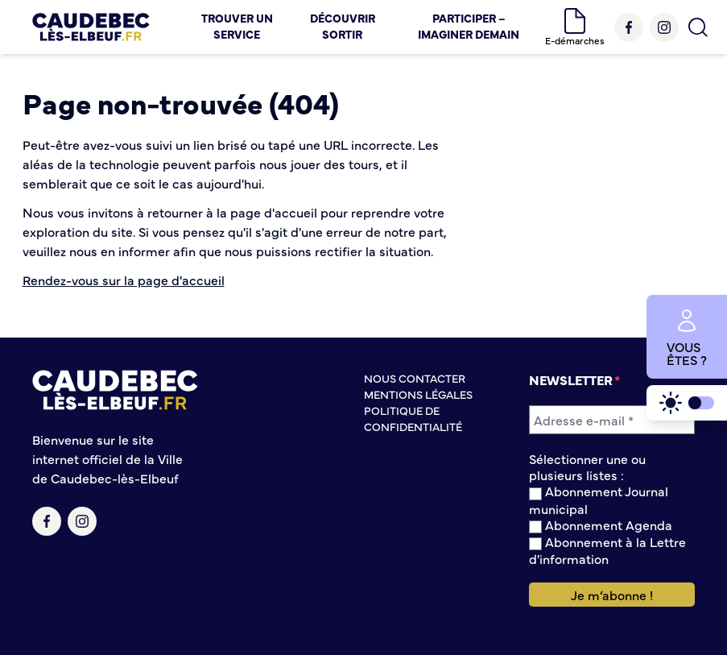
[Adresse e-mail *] (612, 419)
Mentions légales (418, 394)
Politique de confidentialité (413, 418)
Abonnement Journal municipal (598, 499)
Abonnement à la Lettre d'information (607, 549)
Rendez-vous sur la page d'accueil (124, 279)
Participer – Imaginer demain (468, 26)
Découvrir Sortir (342, 26)
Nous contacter (414, 378)
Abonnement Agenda (600, 524)
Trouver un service (237, 26)
